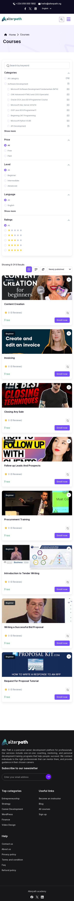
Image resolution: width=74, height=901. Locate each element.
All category (13, 78)
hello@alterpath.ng (49, 3)
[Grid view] (29, 269)
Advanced (12, 186)
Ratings (8, 219)
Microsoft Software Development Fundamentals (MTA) (34, 89)
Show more (10, 131)
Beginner (12, 175)
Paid (10, 156)
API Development (18, 126)
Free (10, 150)
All (9, 145)
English (11, 205)
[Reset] (43, 269)
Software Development (18, 84)
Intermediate (13, 180)
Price (7, 139)
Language (9, 194)
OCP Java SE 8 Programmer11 (23, 110)
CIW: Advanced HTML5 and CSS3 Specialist (30, 94)
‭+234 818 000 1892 (24, 3)
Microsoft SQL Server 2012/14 (23, 105)
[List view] (36, 269)
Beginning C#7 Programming (23, 115)
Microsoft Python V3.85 (21, 121)
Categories (10, 72)
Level (7, 164)
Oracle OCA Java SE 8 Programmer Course (29, 100)
